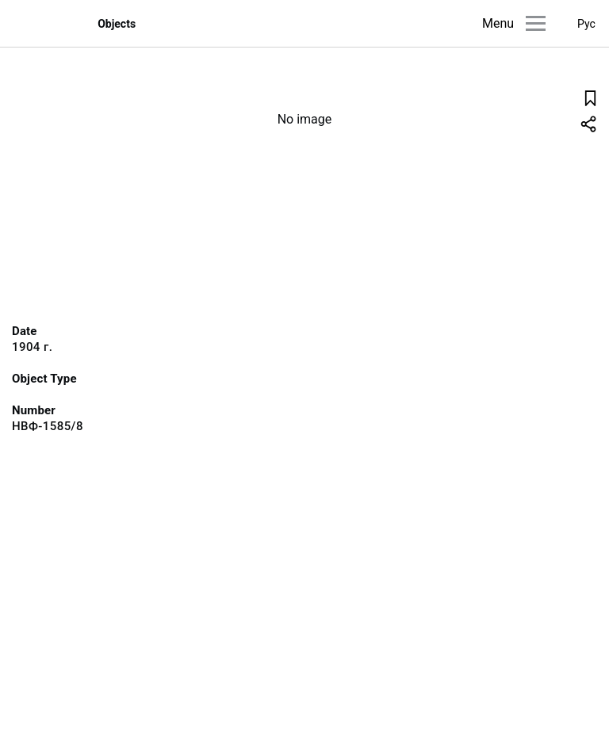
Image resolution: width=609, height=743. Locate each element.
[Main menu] (535, 23)
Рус (586, 23)
